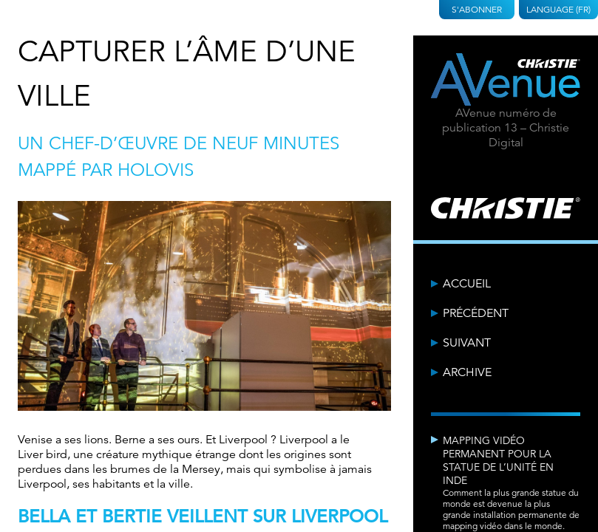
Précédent (476, 313)
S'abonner (477, 9)
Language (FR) (558, 9)
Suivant (467, 342)
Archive (467, 372)
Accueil (467, 283)
